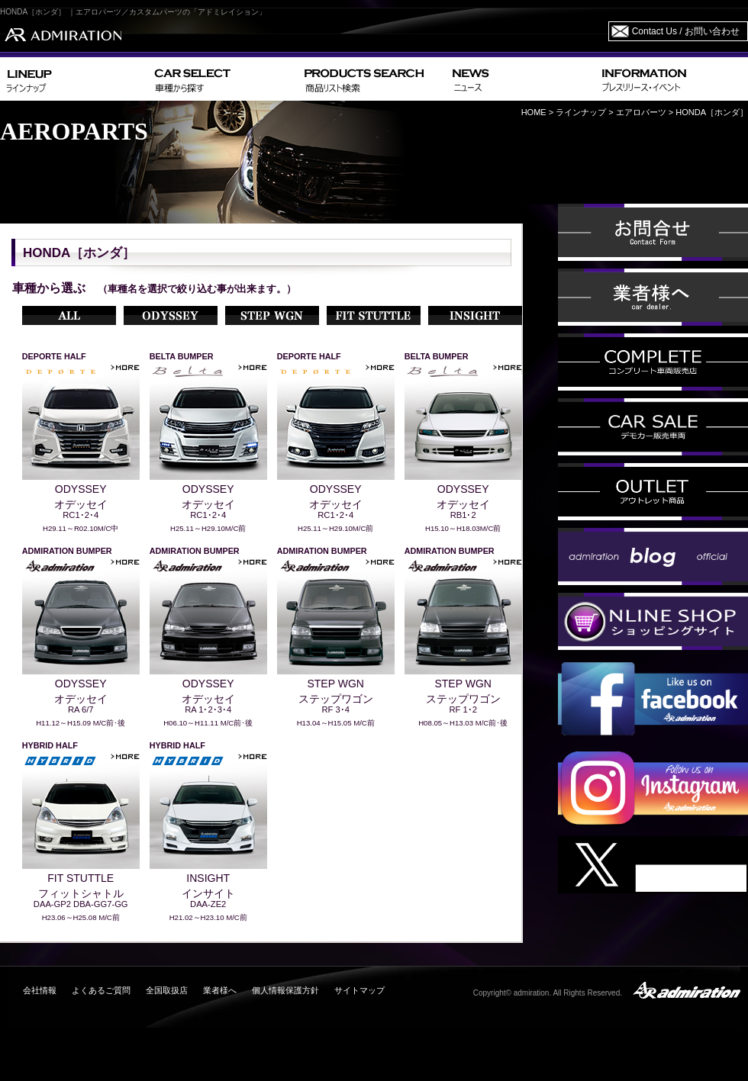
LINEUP (74, 79)
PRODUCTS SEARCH (372, 79)
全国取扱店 (167, 990)
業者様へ (220, 990)
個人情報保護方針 (285, 990)
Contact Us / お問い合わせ (686, 31)
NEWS (521, 79)
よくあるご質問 (101, 990)
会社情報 (39, 990)
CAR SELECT (223, 79)
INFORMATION (671, 79)
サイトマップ (359, 990)
